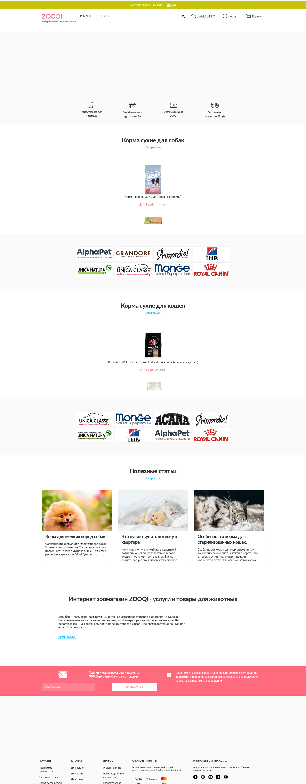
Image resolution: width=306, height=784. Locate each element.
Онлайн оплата (112, 767)
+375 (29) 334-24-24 (207, 15)
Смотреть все (152, 146)
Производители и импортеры (113, 775)
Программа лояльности (46, 769)
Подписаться (134, 686)
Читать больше (67, 636)
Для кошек (77, 767)
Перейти (171, 4)
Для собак (77, 779)
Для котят (77, 773)
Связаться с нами (49, 777)
